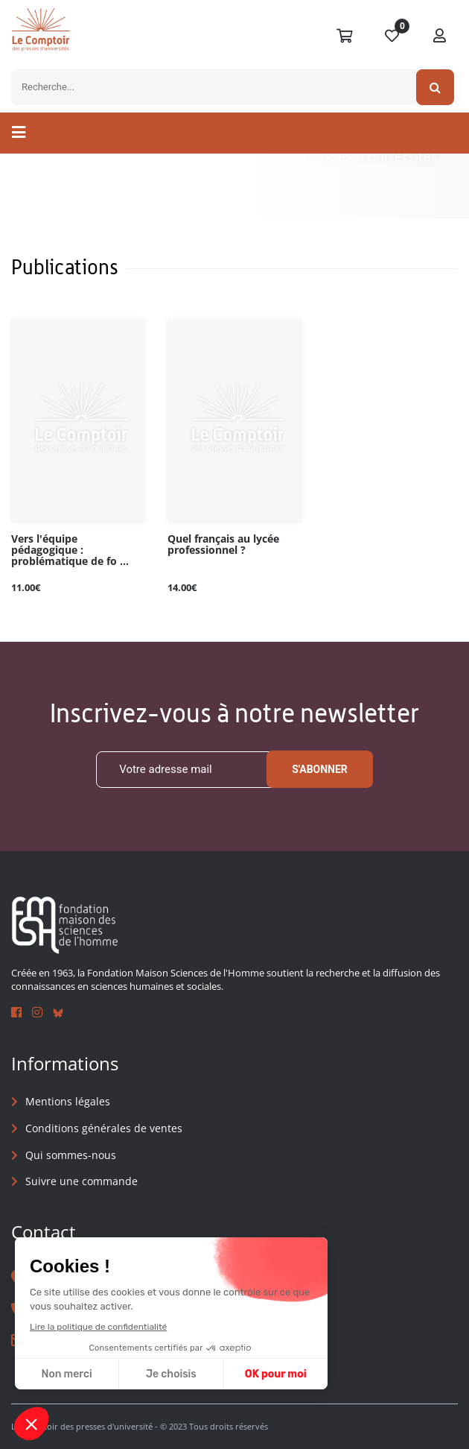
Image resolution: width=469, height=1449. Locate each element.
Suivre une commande (81, 1181)
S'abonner (320, 769)
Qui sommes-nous (70, 1155)
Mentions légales (67, 1101)
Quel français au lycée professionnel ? (223, 545)
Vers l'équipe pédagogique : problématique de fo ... (70, 550)
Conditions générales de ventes (103, 1128)
